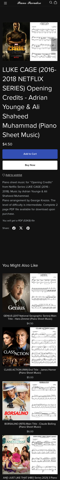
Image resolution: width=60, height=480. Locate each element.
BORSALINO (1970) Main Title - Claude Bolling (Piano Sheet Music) (30, 425)
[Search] (50, 2)
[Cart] (56, 2)
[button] (5, 44)
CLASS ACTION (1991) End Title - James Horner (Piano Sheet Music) (30, 371)
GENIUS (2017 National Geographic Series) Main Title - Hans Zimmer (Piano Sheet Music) (30, 317)
